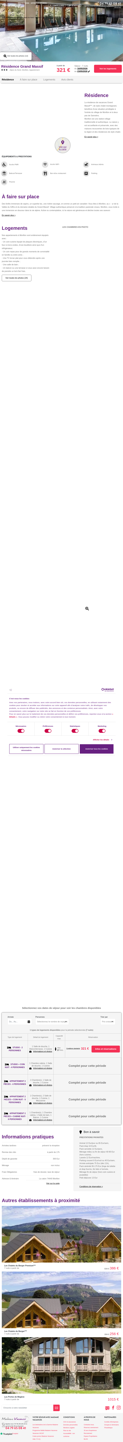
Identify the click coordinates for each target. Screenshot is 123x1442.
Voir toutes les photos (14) (16, 56)
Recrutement (88, 1433)
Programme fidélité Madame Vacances (45, 1430)
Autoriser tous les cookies (96, 749)
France (19, 17)
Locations (12, 17)
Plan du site (67, 1430)
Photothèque (108, 1428)
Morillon (38, 17)
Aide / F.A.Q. (37, 1439)
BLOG (20, 7)
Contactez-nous (89, 1425)
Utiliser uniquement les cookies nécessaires (26, 748)
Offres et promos (39, 3)
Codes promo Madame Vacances (43, 1436)
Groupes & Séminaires (111, 1425)
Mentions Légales (69, 1428)
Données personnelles (70, 1425)
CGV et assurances (69, 1422)
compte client (57, 6)
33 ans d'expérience (90, 1430)
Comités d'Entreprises (111, 1422)
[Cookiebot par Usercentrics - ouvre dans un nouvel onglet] (103, 690)
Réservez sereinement (91, 1427)
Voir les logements (107, 69)
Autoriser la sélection (61, 749)
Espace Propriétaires (90, 1436)
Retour (7, 17)
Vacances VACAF (38, 1433)
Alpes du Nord (29, 17)
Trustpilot (15, 1433)
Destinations (23, 3)
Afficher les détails (101, 740)
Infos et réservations (105, 1049)
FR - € (71, 5)
